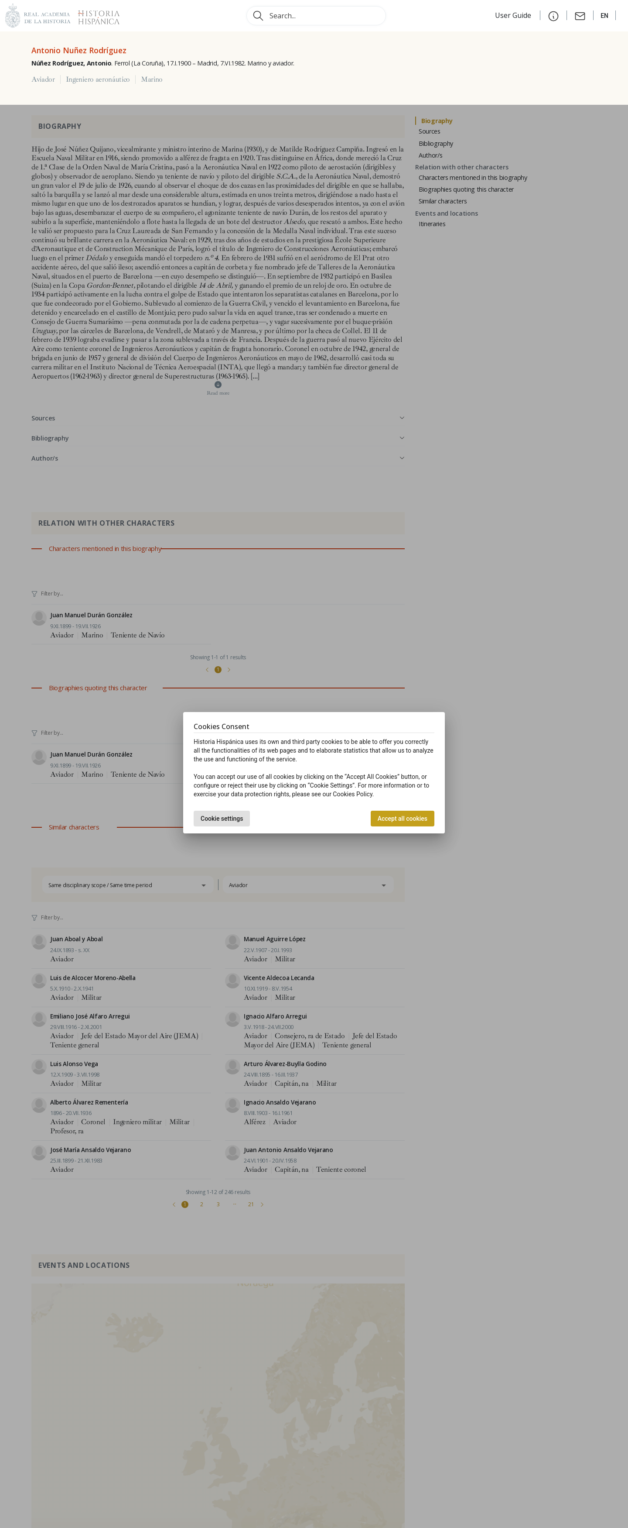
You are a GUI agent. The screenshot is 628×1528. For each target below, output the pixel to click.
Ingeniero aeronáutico (98, 79)
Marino (152, 79)
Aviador (43, 79)
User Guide (514, 15)
